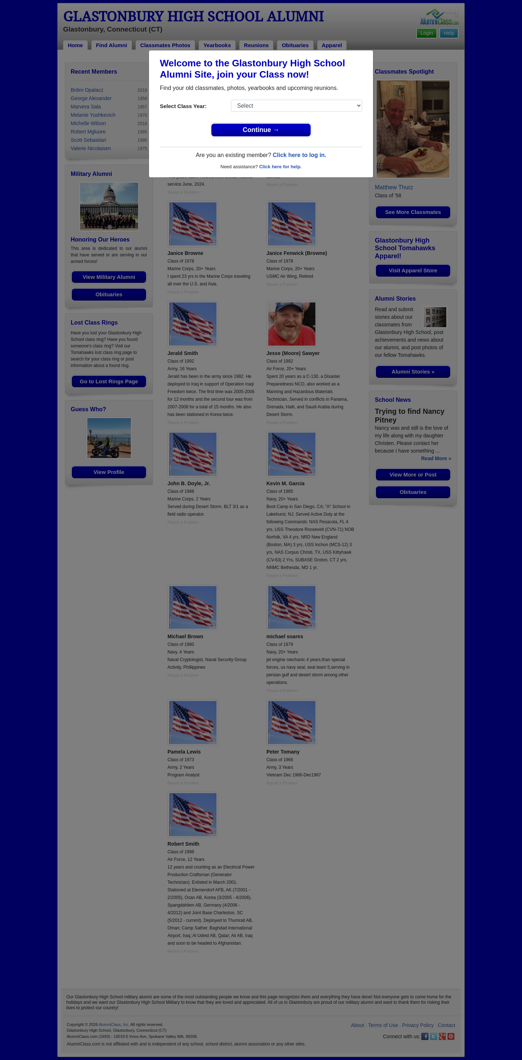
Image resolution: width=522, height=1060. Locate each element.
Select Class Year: (183, 106)
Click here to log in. (299, 155)
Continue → (261, 129)
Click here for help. (280, 166)
